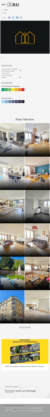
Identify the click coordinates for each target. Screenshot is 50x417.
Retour (4, 17)
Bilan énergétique (7, 83)
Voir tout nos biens (25, 327)
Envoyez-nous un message (20, 390)
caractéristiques (7, 65)
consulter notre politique (37, 410)
